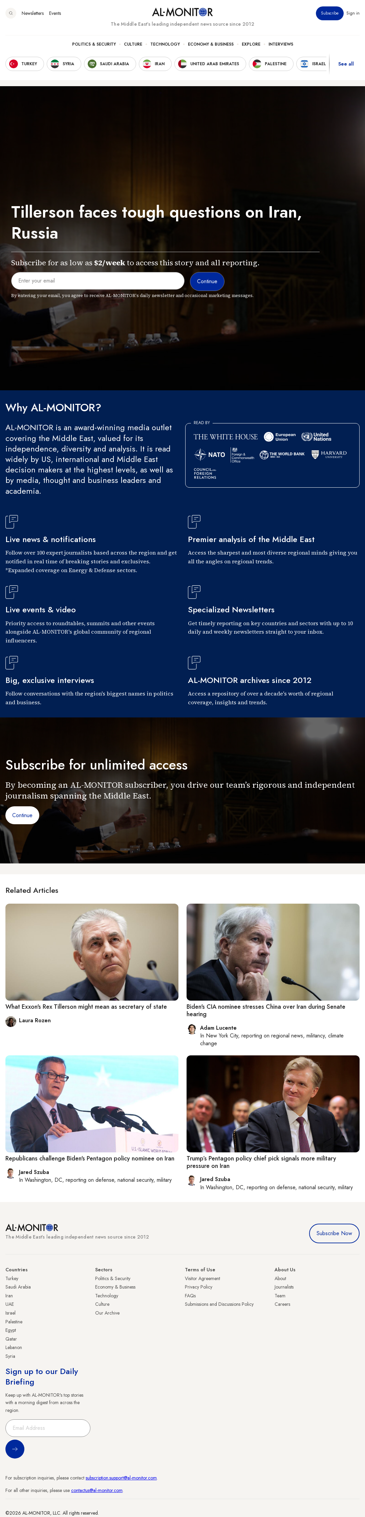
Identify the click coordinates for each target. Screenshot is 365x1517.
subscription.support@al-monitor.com (121, 1477)
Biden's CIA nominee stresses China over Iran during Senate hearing (266, 1010)
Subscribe (330, 13)
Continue (22, 815)
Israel (10, 1313)
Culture (133, 44)
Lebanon (13, 1347)
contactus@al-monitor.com (97, 1490)
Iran (9, 1295)
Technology (165, 44)
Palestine (13, 1321)
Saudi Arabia (18, 1286)
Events (55, 13)
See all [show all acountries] (346, 63)
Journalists (284, 1286)
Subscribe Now (334, 1233)
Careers (282, 1304)
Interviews (281, 44)
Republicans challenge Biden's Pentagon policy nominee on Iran (89, 1158)
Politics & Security (94, 44)
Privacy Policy (198, 1286)
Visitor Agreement (202, 1278)
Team (280, 1295)
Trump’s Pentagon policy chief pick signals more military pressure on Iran (261, 1162)
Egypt (10, 1330)
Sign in (353, 13)
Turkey (11, 1278)
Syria (10, 1356)
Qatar (11, 1339)
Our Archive (107, 1313)
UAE (9, 1304)
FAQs (190, 1295)
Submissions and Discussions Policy (219, 1304)
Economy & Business (211, 44)
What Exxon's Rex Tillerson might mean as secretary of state (86, 1006)
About (280, 1278)
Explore (251, 44)
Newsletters (33, 13)
